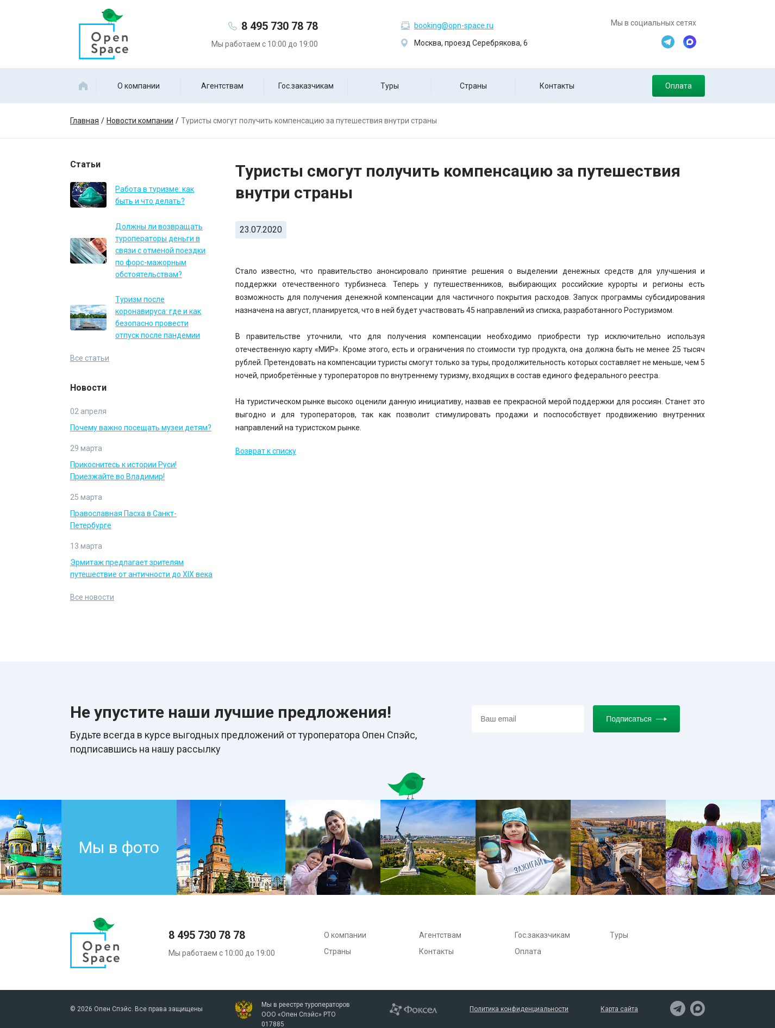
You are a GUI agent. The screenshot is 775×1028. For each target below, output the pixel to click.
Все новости (92, 597)
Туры (389, 86)
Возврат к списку (265, 451)
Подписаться (636, 718)
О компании (138, 86)
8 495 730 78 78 (279, 26)
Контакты (557, 86)
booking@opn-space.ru (453, 25)
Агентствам (222, 86)
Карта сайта (619, 1009)
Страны (473, 86)
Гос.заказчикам (306, 86)
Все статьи (89, 358)
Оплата (678, 86)
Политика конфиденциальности (519, 1009)
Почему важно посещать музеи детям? (140, 427)
